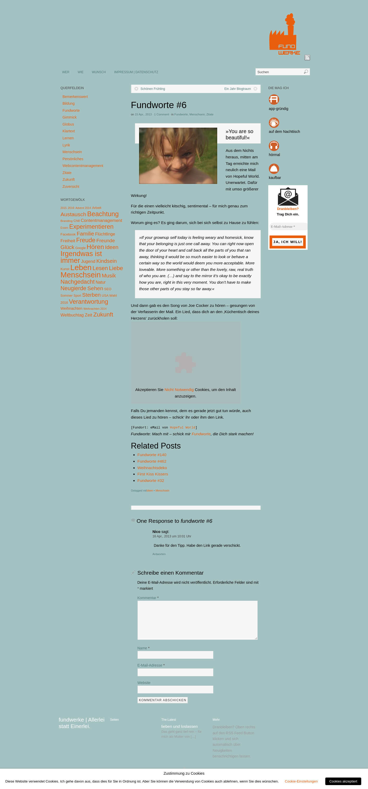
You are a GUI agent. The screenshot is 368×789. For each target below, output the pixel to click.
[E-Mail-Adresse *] (289, 227)
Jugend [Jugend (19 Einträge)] (88, 261)
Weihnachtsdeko (152, 467)
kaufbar (275, 178)
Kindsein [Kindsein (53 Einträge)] (106, 261)
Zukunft (69, 179)
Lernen (68, 138)
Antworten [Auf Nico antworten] (159, 554)
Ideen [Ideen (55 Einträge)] (111, 247)
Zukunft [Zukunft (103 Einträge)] (103, 314)
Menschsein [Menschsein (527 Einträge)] (80, 275)
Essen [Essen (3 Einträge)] (64, 227)
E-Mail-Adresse (151, 665)
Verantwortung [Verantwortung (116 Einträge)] (88, 301)
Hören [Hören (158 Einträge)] (95, 246)
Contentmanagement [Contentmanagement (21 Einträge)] (101, 220)
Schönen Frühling (153, 89)
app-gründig (278, 109)
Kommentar (148, 598)
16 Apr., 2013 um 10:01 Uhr (172, 536)
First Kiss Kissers (153, 474)
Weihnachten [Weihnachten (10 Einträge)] (71, 308)
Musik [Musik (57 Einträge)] (109, 275)
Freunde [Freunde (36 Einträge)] (105, 240)
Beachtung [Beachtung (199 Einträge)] (103, 214)
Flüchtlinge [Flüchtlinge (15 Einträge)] (105, 234)
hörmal (274, 155)
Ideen (150, 490)
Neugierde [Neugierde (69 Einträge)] (73, 288)
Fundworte (181, 114)
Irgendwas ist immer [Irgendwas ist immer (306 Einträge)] (81, 257)
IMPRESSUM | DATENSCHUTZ (136, 72)
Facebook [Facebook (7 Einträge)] (68, 234)
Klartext (69, 131)
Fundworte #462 (152, 461)
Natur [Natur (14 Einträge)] (100, 282)
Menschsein (197, 114)
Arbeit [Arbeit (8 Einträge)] (96, 208)
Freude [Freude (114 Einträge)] (85, 240)
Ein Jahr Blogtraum (237, 89)
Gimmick (70, 117)
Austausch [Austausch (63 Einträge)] (73, 214)
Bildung (69, 103)
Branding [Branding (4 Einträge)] (66, 220)
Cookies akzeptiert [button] (343, 781)
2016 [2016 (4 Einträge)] (71, 207)
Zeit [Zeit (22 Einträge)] (88, 315)
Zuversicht (71, 186)
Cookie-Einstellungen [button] (301, 781)
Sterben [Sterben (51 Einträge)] (91, 295)
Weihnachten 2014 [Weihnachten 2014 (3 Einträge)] (95, 308)
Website (144, 683)
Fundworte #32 (151, 480)
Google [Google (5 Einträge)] (80, 248)
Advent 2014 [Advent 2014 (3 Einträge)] (83, 207)
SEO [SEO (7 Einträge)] (107, 289)
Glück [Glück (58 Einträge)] (67, 247)
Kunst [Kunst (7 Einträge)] (64, 269)
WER (66, 72)
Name (144, 648)
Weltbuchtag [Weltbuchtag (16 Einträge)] (72, 315)
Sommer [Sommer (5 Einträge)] (66, 295)
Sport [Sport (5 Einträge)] (77, 295)
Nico (156, 532)
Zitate (210, 114)
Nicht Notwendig (179, 389)
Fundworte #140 (152, 454)
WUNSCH (99, 72)
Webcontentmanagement (83, 166)
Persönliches (73, 159)
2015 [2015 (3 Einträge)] (63, 207)
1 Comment (161, 114)
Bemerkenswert (75, 97)
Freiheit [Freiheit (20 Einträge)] (67, 240)
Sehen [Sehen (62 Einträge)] (95, 288)
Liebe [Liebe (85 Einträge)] (116, 268)
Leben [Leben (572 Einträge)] (81, 267)
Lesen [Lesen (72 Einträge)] (100, 268)
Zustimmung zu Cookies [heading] (184, 773)
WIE (80, 72)
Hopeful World (183, 427)
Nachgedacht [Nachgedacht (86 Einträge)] (77, 281)
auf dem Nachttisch (284, 131)
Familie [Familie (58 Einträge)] (85, 234)
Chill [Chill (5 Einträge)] (76, 221)
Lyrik (66, 145)
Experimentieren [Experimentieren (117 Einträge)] (91, 226)
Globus (68, 124)
